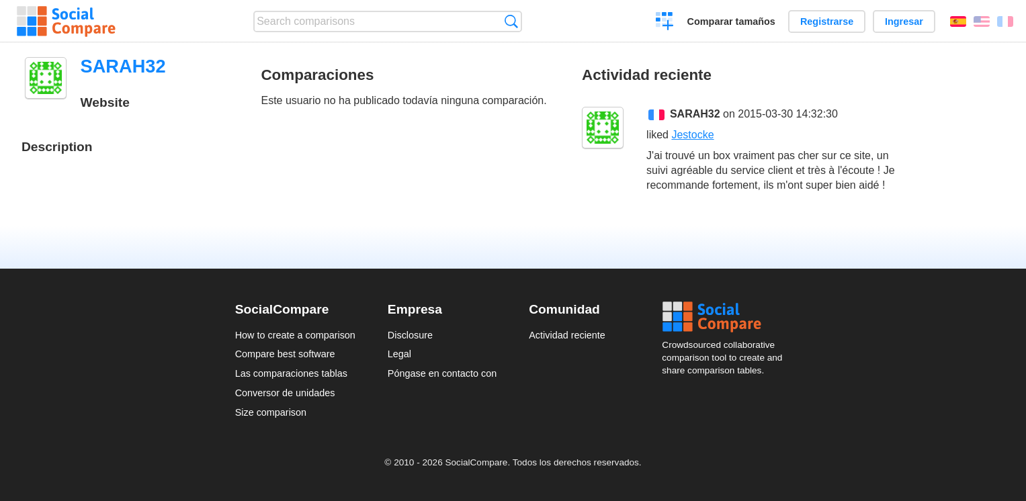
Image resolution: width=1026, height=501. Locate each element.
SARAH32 (695, 114)
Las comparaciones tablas (291, 373)
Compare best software (285, 354)
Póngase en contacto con (442, 373)
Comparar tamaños (731, 21)
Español (958, 21)
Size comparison (270, 412)
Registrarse (826, 21)
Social (726, 317)
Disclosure (410, 335)
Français (1005, 21)
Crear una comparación (665, 22)
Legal (399, 354)
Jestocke (692, 134)
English (982, 21)
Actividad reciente (567, 335)
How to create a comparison (295, 335)
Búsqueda (511, 21)
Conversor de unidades (285, 393)
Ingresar (904, 21)
